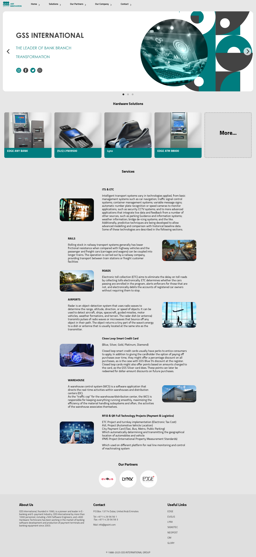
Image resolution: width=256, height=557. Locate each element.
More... (228, 133)
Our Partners (78, 4)
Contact (126, 4)
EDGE (170, 511)
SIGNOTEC (172, 527)
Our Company (103, 4)
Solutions (55, 4)
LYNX (170, 522)
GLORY (170, 543)
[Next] (247, 51)
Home (35, 4)
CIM (169, 538)
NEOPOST (172, 533)
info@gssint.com (107, 525)
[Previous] (8, 51)
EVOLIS (171, 517)
